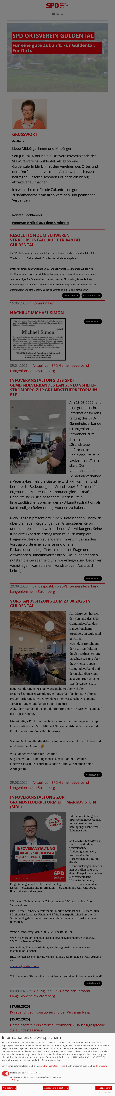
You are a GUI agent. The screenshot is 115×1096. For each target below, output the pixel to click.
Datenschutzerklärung (54, 1066)
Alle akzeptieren (103, 1088)
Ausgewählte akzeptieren (56, 1088)
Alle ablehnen (9, 1088)
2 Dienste (15, 1080)
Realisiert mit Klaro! (105, 1093)
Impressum (101, 1066)
